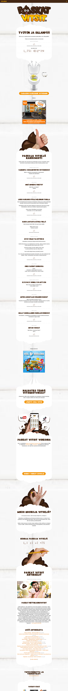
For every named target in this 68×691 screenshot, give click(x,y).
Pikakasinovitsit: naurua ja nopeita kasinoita (32, 642)
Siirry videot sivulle (34, 473)
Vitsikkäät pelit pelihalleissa (32, 640)
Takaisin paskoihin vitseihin (34, 93)
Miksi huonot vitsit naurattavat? (32, 636)
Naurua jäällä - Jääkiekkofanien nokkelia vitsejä (32, 639)
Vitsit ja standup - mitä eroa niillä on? (32, 632)
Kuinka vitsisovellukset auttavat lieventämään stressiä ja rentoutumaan (34, 634)
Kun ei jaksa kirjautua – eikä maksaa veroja (32, 648)
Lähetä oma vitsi (34, 402)
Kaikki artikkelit (34, 659)
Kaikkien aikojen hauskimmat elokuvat (32, 638)
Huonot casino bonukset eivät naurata (32, 652)
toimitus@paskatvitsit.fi (34, 675)
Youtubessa (34, 444)
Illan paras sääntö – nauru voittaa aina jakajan (32, 643)
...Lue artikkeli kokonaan (36, 623)
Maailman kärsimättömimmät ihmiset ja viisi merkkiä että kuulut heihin (32, 646)
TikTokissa (27, 444)
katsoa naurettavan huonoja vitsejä (33, 443)
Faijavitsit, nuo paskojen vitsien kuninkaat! (32, 656)
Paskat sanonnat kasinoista (32, 644)
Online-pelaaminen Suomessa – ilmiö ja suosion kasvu (32, 647)
